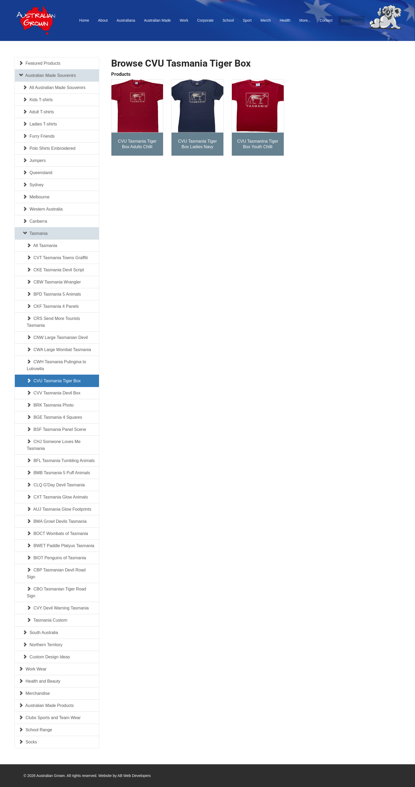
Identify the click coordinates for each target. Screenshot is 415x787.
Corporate (205, 20)
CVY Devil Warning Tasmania (58, 608)
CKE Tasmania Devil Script (55, 270)
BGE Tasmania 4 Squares (54, 417)
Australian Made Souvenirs (47, 75)
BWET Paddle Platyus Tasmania (60, 545)
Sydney (33, 185)
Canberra (35, 221)
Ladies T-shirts (40, 124)
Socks (28, 742)
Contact (326, 20)
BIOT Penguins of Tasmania (56, 558)
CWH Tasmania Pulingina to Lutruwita (56, 365)
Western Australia (43, 209)
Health (285, 20)
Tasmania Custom (47, 620)
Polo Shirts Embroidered (49, 148)
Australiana (125, 20)
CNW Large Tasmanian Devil (57, 337)
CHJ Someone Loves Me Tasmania (53, 445)
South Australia (40, 632)
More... (305, 20)
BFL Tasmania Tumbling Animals (61, 460)
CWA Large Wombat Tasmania (59, 349)
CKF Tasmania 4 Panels (53, 306)
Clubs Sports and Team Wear (50, 717)
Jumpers (34, 160)
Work (184, 20)
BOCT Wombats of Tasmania (57, 533)
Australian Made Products (46, 705)
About (103, 20)
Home (84, 20)
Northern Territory (42, 644)
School (228, 20)
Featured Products (39, 63)
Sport (247, 20)
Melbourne (36, 197)
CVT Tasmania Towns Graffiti (57, 257)
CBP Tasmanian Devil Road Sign (56, 573)
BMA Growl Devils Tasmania (57, 521)
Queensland (37, 172)
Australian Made (157, 20)
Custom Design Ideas (46, 657)
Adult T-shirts (38, 112)
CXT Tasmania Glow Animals (57, 497)
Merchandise (34, 693)
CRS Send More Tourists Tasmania (53, 322)
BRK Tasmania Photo (50, 405)
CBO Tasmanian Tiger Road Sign (56, 592)
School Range (35, 730)
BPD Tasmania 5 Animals (54, 294)
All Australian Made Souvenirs (54, 87)
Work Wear (33, 669)
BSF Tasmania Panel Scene (56, 429)
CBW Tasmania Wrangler (54, 282)
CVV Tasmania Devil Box (53, 393)
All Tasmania (42, 245)
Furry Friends (39, 136)
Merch (265, 20)
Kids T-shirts (38, 99)
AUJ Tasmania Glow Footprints (59, 509)
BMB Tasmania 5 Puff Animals (58, 473)
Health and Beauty (39, 681)
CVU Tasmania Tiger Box (54, 381)
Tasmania (35, 233)
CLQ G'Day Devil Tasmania (56, 485)
